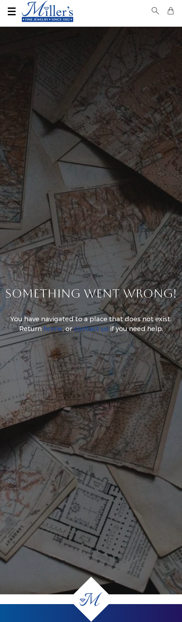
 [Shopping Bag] (170, 10)
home (53, 329)
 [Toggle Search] (155, 10)
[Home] (91, 599)
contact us (91, 329)
